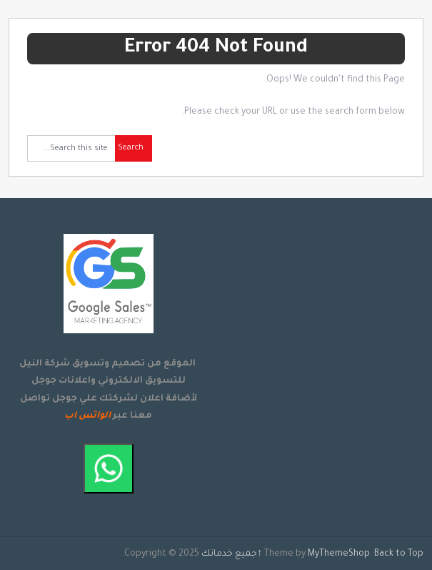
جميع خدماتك (229, 554)
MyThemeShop (339, 554)
